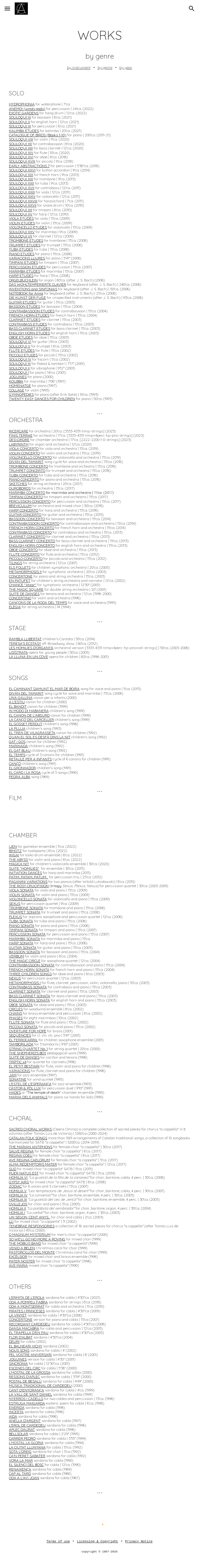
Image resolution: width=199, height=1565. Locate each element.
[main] (99, 48)
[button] (7, 8)
